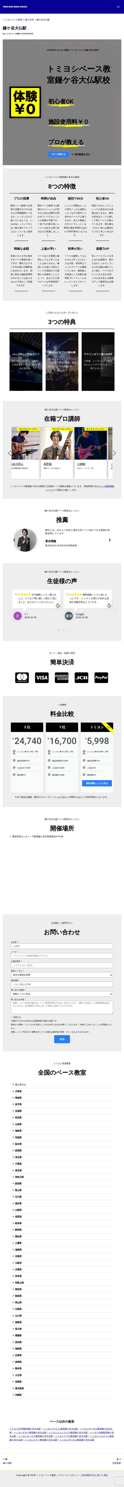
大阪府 (18, 1263)
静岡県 (18, 1229)
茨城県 (18, 1137)
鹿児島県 (19, 1388)
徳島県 (18, 1322)
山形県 (18, 1124)
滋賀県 (18, 1249)
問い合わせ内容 (18, 999)
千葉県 (18, 1163)
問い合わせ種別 (18, 990)
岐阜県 (18, 1223)
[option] (28, 453)
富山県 (18, 1190)
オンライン (20, 1084)
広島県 (18, 1309)
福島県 (18, 1130)
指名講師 (14, 980)
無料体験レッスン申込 (97, 783)
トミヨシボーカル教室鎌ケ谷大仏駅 (76, 1439)
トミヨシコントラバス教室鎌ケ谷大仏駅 (68, 1432)
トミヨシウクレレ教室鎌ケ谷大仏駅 (60, 1428)
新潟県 (18, 1183)
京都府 (18, 1256)
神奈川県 (19, 1177)
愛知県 (18, 1236)
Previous (8, 610)
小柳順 (86, 463)
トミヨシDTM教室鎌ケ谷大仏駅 (25, 1428)
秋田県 (18, 1117)
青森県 (18, 1097)
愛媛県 (18, 1335)
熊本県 (18, 1368)
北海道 (18, 1091)
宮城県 (18, 1111)
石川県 (18, 1196)
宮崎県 (18, 1381)
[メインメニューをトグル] (118, 7)
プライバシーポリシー (69, 1475)
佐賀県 (18, 1355)
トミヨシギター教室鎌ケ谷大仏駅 (30, 1432)
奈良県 (18, 1276)
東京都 (18, 1170)
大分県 (18, 1375)
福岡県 (18, 1348)
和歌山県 (19, 1282)
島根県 (18, 1296)
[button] (14, 540)
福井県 (18, 1203)
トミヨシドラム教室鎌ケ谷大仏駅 (71, 1436)
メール (14, 952)
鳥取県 (18, 1289)
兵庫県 (18, 1269)
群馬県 (18, 1150)
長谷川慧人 (22, 463)
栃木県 (18, 1144)
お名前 (14, 942)
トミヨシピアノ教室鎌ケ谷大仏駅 (41, 1439)
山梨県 (18, 1210)
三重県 (18, 1243)
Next (115, 610)
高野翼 (53, 463)
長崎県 (18, 1362)
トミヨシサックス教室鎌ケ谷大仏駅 (35, 1436)
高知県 (18, 1342)
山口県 (18, 1315)
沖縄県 (18, 1395)
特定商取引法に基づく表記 (95, 1475)
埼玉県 (18, 1157)
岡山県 (18, 1302)
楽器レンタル (17, 971)
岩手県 (18, 1104)
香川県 (18, 1329)
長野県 (18, 1216)
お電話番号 (16, 961)
